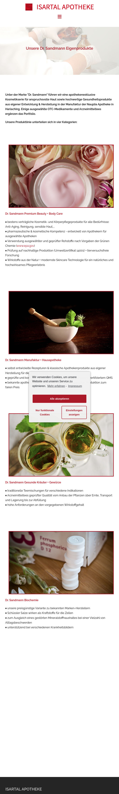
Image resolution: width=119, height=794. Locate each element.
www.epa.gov (25, 245)
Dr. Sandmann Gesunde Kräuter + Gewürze (33, 482)
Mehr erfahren (56, 386)
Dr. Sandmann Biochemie (21, 600)
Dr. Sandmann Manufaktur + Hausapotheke (33, 360)
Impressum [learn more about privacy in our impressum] (75, 386)
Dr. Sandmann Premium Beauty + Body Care (34, 213)
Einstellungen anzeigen (74, 412)
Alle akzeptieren (59, 398)
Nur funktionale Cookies (45, 412)
